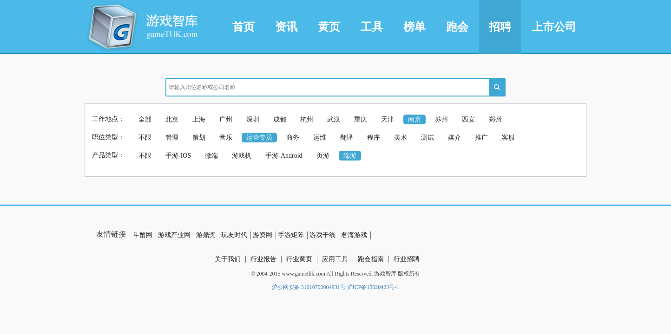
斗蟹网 (142, 234)
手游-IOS (178, 155)
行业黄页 (299, 259)
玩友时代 (234, 234)
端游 (349, 155)
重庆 (360, 119)
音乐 (225, 137)
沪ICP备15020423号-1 (373, 287)
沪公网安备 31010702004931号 (309, 287)
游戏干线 (322, 234)
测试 (427, 137)
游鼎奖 (206, 234)
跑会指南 (371, 259)
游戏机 (241, 155)
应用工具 (335, 259)
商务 (292, 137)
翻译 (346, 137)
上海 (198, 119)
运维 (319, 137)
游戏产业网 (174, 234)
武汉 (333, 119)
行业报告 (263, 259)
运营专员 (259, 137)
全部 (144, 119)
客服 (508, 137)
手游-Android (283, 155)
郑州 (495, 119)
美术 (400, 137)
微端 (211, 155)
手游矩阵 (291, 234)
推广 (481, 137)
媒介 (454, 137)
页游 (322, 155)
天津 (387, 119)
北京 (171, 119)
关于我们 (228, 259)
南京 (414, 119)
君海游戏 (354, 234)
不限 (144, 137)
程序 (373, 137)
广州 (225, 119)
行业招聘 (407, 259)
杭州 (306, 119)
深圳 (252, 119)
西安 (468, 119)
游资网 (262, 234)
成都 (279, 119)
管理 (171, 137)
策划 (198, 137)
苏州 (441, 119)
